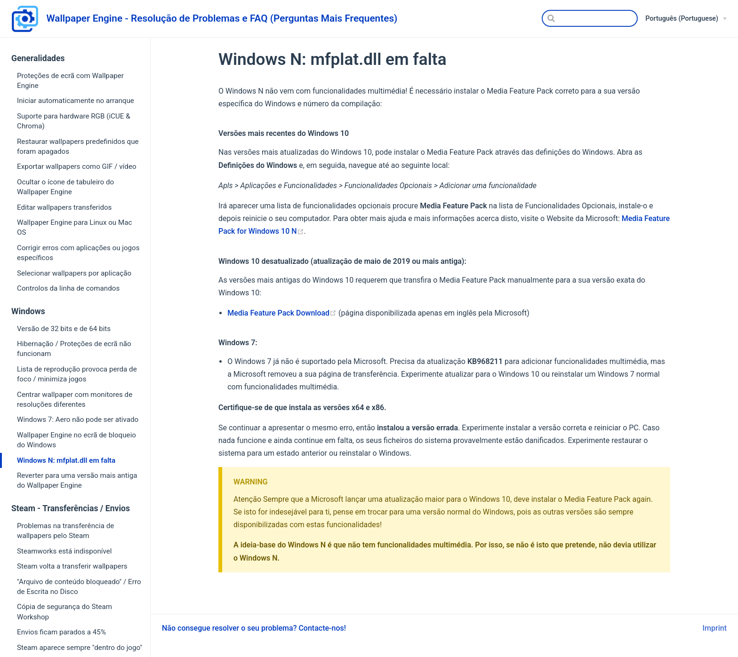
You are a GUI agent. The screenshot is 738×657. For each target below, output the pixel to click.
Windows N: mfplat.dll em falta (66, 460)
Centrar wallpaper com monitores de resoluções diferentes (74, 399)
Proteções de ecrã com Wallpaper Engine (70, 80)
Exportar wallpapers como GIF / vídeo (76, 166)
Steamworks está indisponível (64, 551)
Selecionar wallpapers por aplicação (74, 273)
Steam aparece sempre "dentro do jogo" (79, 647)
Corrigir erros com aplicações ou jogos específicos (78, 253)
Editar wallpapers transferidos (64, 207)
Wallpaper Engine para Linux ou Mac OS (74, 227)
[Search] (590, 18)
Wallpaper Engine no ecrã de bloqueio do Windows (76, 440)
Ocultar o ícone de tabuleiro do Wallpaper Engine (65, 187)
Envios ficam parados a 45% (61, 632)
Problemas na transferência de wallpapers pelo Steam (65, 531)
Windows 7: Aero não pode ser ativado (77, 419)
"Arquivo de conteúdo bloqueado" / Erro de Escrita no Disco (79, 587)
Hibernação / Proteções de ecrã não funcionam (74, 349)
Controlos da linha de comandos (68, 288)
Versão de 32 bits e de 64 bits (64, 329)
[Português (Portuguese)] (686, 19)
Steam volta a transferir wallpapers (72, 566)
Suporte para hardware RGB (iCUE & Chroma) (73, 121)
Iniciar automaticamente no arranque (75, 100)
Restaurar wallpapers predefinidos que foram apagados (78, 146)
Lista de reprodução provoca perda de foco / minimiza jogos (77, 374)
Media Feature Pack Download (282, 313)
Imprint (715, 628)
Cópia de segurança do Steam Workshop (64, 611)
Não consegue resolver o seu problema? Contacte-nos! (254, 628)
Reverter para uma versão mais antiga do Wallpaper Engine (77, 480)
